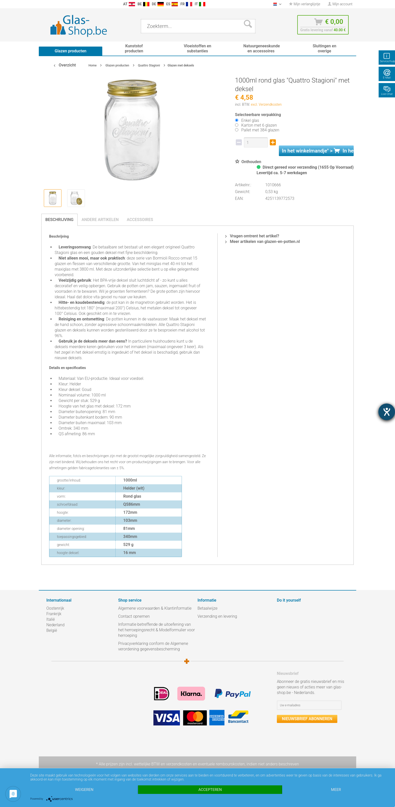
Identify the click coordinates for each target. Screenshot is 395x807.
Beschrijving (59, 219)
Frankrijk (53, 613)
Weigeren (84, 789)
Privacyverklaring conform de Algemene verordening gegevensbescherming (153, 646)
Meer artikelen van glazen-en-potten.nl (262, 241)
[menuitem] (49, 4)
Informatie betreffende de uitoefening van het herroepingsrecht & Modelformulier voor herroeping (156, 630)
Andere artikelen (100, 219)
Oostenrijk (55, 608)
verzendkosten (179, 764)
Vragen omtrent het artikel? (252, 236)
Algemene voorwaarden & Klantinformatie (154, 608)
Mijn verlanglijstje (304, 4)
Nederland (55, 624)
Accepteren (210, 789)
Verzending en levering (217, 616)
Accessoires (140, 219)
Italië (50, 619)
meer (336, 789)
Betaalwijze (207, 608)
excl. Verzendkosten (266, 104)
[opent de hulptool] (386, 412)
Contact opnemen (134, 616)
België (51, 630)
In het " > (318, 151)
